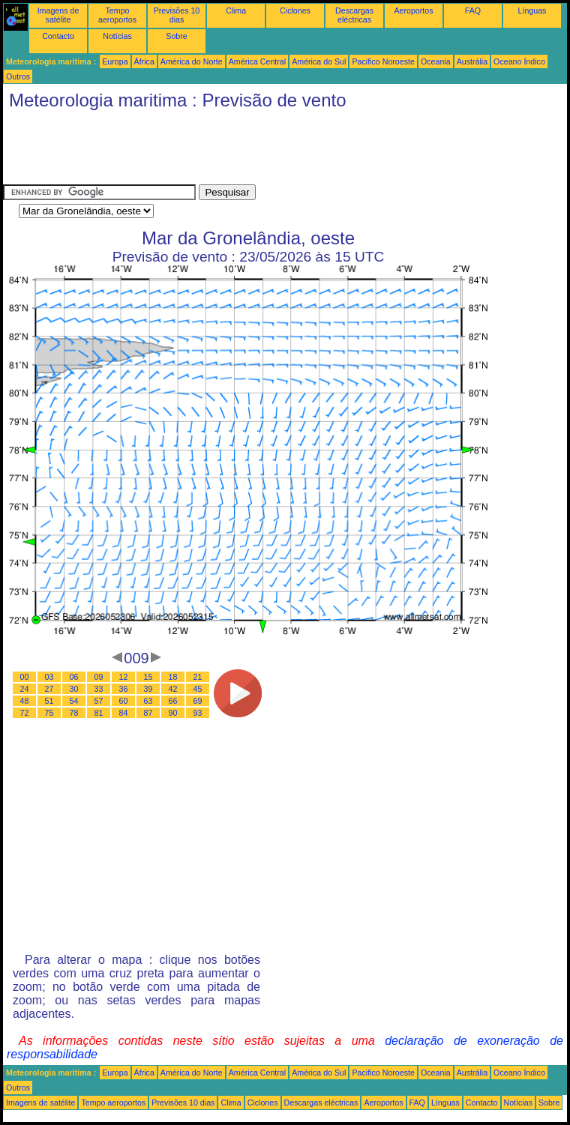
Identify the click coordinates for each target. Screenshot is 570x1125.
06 (74, 676)
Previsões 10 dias (177, 15)
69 (198, 700)
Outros (18, 76)
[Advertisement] (276, 150)
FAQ (473, 10)
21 (198, 676)
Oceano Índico (519, 61)
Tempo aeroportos (117, 15)
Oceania (436, 61)
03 (49, 676)
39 (148, 688)
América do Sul (319, 61)
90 (173, 712)
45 (198, 688)
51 (49, 700)
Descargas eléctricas (354, 15)
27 (49, 688)
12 (123, 676)
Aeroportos (413, 10)
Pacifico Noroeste (383, 61)
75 (49, 712)
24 (24, 688)
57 (99, 700)
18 (173, 676)
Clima (236, 10)
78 (74, 712)
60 (123, 700)
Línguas (532, 10)
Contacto (58, 35)
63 (148, 700)
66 (173, 700)
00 (24, 676)
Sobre (176, 35)
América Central (257, 61)
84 (123, 712)
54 (74, 700)
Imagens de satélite (59, 15)
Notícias (117, 35)
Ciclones (295, 10)
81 (99, 712)
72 (24, 712)
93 (198, 712)
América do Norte (191, 61)
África (144, 61)
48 (24, 700)
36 (123, 688)
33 (99, 688)
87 (148, 712)
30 (74, 688)
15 (148, 676)
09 (99, 676)
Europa (115, 61)
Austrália (472, 61)
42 (173, 688)
